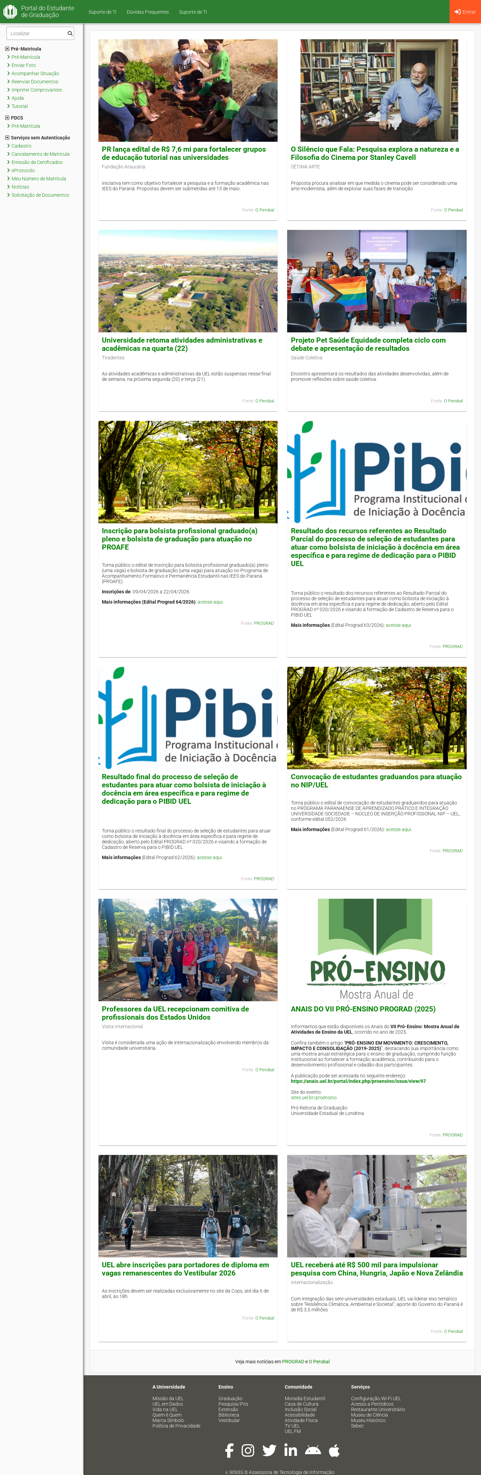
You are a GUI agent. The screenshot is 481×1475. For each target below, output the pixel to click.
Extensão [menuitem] (228, 1409)
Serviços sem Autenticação (37, 137)
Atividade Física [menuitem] (301, 1420)
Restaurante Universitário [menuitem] (378, 1409)
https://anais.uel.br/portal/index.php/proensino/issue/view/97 (358, 1081)
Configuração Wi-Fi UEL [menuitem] (376, 1398)
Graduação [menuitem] (230, 1398)
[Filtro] (40, 33)
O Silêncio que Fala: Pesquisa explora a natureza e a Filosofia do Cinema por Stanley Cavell (375, 153)
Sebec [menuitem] (357, 1426)
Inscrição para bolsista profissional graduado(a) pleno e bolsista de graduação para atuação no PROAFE (179, 539)
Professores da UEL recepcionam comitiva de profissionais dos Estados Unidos (175, 1013)
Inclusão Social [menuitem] (301, 1409)
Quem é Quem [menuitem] (167, 1415)
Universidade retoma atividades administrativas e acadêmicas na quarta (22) (182, 344)
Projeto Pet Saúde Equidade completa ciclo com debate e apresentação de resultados (368, 344)
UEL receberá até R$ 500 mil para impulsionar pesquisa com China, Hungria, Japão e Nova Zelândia (377, 1269)
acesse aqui (210, 602)
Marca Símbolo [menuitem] (168, 1420)
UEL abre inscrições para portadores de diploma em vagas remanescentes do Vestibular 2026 (185, 1269)
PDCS (14, 118)
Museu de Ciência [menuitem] (369, 1415)
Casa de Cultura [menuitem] (302, 1404)
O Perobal (264, 209)
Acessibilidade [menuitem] (300, 1415)
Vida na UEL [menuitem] (165, 1409)
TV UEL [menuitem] (292, 1426)
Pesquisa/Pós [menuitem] (233, 1404)
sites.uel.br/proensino (314, 1097)
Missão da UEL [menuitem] (168, 1398)
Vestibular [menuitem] (229, 1420)
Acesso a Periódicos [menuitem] (372, 1404)
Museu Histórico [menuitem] (368, 1420)
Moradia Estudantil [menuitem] (305, 1398)
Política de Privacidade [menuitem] (176, 1426)
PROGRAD (264, 623)
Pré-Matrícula (23, 49)
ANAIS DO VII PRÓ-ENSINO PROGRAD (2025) (363, 1009)
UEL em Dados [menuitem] (167, 1404)
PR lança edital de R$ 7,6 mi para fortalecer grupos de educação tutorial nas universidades (184, 153)
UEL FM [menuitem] (293, 1431)
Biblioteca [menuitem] (228, 1415)
